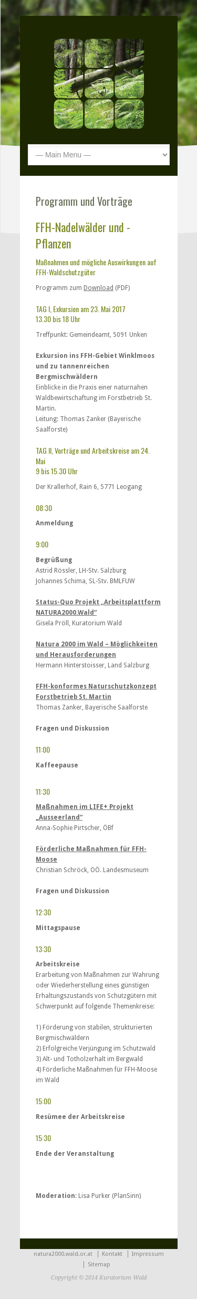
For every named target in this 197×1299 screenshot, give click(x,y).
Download (98, 288)
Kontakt (112, 1254)
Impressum (148, 1254)
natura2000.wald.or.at (63, 1254)
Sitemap (99, 1264)
